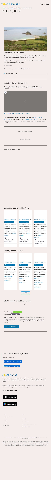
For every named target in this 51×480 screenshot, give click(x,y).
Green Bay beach (26, 262)
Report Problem (11, 326)
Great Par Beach (11, 262)
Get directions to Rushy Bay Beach (16, 113)
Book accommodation (11, 366)
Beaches (7, 280)
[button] (40, 4)
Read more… (8, 276)
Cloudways (26, 438)
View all (25, 292)
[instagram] (4, 425)
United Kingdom (7, 8)
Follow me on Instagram (12, 361)
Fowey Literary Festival (14, 219)
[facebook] (9, 425)
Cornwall (17, 8)
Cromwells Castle (41, 262)
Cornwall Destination (32, 119)
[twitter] (6, 425)
